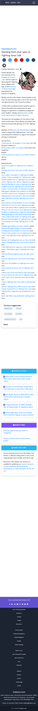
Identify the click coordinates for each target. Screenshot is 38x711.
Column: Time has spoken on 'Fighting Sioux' (16, 189)
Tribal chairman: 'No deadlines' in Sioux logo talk (17, 143)
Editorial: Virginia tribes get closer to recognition (15, 431)
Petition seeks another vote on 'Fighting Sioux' (17, 233)
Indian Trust (19, 650)
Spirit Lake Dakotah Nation (22, 130)
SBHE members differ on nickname (12, 148)
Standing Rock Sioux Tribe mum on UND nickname (17, 170)
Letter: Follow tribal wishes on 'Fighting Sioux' (16, 217)
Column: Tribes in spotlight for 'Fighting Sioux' (16, 177)
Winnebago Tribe (29, 699)
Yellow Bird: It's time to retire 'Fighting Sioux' (16, 205)
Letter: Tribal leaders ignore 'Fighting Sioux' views (17, 249)
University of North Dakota (8, 87)
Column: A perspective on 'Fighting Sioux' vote (16, 289)
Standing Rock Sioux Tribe (8, 78)
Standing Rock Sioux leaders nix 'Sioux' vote (15, 231)
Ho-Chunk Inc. (22, 697)
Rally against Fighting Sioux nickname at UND (16, 191)
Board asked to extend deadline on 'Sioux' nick (16, 203)
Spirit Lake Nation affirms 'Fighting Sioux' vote (16, 207)
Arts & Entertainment (19, 609)
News (7, 2)
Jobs (18, 2)
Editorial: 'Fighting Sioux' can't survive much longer (17, 258)
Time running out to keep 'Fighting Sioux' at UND (17, 221)
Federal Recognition (19, 634)
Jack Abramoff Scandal (19, 654)
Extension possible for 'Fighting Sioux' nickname (17, 165)
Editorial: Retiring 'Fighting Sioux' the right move (17, 254)
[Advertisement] (19, 28)
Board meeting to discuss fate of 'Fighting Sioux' (17, 268)
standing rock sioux (10, 319)
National (19, 665)
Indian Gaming (19, 645)
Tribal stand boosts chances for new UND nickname (18, 155)
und (21, 319)
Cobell (19, 620)
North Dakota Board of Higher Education (15, 115)
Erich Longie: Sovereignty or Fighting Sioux (15, 175)
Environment (19, 630)
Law (19, 661)
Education (5, 49)
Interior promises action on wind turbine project (16, 439)
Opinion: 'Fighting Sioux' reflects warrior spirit (16, 286)
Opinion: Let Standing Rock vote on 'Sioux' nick (16, 240)
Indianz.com (23, 708)
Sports (19, 678)
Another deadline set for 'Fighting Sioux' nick (16, 179)
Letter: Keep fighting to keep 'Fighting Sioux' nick (17, 235)
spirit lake (18, 314)
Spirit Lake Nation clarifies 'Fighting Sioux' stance (17, 198)
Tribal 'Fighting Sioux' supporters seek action (16, 247)
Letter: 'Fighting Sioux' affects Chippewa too (16, 182)
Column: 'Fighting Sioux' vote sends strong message (18, 282)
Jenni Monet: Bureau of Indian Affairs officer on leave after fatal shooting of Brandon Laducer (18, 397)
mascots (18, 308)
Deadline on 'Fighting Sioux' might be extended (16, 212)
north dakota (8, 314)
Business (19, 613)
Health (19, 641)
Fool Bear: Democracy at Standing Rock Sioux (16, 193)
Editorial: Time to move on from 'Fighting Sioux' (17, 210)
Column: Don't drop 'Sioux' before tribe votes (16, 272)
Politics (13, 49)
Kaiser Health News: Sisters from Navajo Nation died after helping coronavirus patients (18, 413)
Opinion (19, 671)
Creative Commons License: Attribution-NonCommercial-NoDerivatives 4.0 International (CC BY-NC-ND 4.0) (18, 467)
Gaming (13, 2)
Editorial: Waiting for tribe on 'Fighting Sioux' (16, 184)
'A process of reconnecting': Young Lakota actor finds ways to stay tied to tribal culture (18, 387)
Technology (19, 682)
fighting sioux (8, 308)
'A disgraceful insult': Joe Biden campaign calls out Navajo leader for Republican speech (18, 405)
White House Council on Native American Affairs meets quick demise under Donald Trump (17, 379)
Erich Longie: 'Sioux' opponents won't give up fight (17, 277)
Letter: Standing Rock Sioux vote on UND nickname (18, 242)
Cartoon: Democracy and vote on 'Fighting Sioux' (17, 275)
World (19, 686)
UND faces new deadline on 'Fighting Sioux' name (17, 263)
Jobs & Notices (19, 658)
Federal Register (19, 637)
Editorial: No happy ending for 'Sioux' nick (15, 228)
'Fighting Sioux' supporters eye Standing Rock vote (18, 291)
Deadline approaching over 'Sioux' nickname (15, 226)
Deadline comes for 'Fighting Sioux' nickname (16, 186)
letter (26, 113)
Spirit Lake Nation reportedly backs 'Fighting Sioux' (18, 296)
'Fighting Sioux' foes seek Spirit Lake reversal (16, 196)
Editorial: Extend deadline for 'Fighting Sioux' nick (17, 219)
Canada (19, 617)
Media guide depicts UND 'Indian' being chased (16, 214)
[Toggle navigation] (33, 3)
